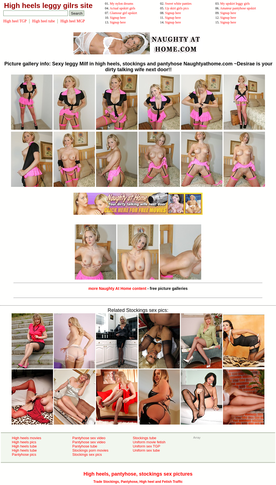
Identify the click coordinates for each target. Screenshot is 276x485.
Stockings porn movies (90, 450)
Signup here (173, 13)
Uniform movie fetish (149, 442)
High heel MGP (72, 21)
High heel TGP (15, 21)
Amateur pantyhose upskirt (238, 8)
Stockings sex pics (87, 454)
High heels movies (26, 438)
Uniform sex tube (146, 450)
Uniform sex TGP (146, 446)
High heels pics (24, 442)
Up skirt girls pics (177, 8)
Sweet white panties (178, 4)
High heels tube (24, 446)
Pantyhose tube (84, 446)
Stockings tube (144, 438)
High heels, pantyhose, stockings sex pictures (137, 474)
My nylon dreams (121, 4)
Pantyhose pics (24, 454)
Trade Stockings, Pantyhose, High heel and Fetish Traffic (137, 482)
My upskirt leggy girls (235, 4)
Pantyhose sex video (88, 438)
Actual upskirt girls (122, 8)
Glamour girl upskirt (123, 13)
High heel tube (43, 21)
